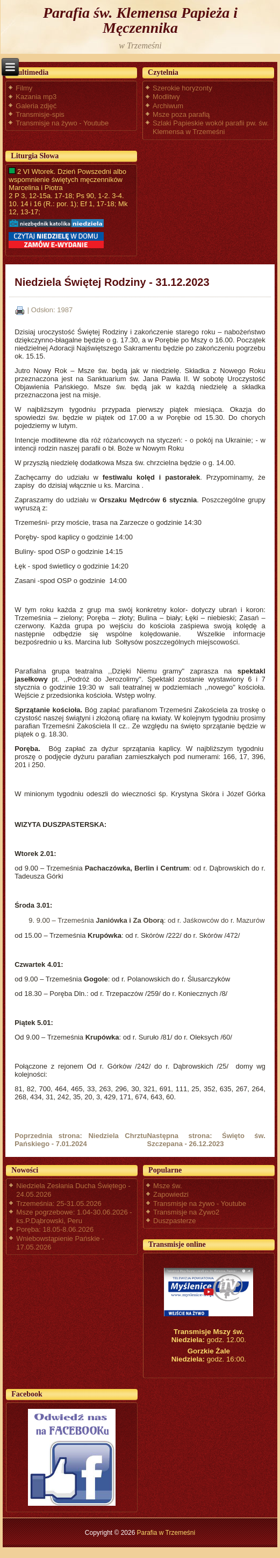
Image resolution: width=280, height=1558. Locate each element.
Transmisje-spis (40, 114)
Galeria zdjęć (36, 106)
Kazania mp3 (36, 97)
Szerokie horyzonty (182, 88)
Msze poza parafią (181, 114)
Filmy (24, 88)
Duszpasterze (174, 1221)
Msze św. (167, 1186)
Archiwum (168, 106)
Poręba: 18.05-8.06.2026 (55, 1229)
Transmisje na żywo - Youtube (62, 123)
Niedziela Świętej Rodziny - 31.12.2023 (112, 282)
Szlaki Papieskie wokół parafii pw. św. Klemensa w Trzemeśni (211, 127)
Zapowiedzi (171, 1194)
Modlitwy (166, 97)
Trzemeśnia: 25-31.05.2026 (59, 1203)
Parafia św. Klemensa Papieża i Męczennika (140, 20)
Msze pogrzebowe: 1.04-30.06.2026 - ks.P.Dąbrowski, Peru (74, 1216)
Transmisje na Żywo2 (186, 1212)
